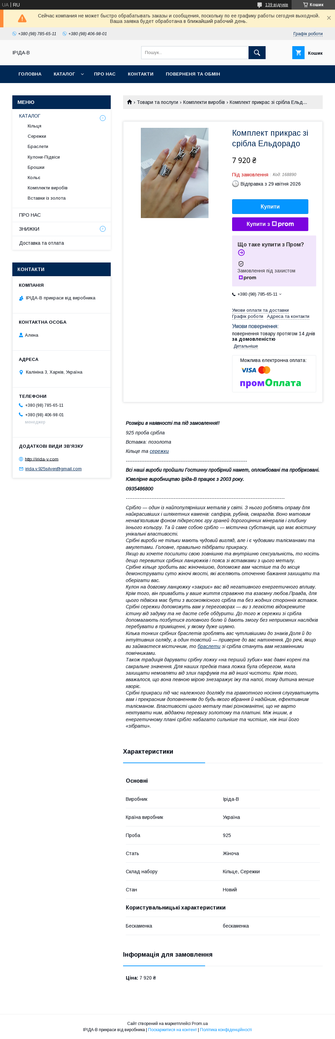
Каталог (64, 74)
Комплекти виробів (204, 102)
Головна (29, 74)
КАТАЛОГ (29, 116)
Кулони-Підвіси (44, 157)
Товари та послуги (157, 102)
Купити (270, 207)
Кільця (34, 126)
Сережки (37, 136)
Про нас (105, 74)
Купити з (270, 224)
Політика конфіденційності (226, 1029)
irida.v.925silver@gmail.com (53, 468)
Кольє (34, 177)
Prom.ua (200, 1023)
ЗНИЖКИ (29, 229)
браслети (209, 646)
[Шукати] (257, 52)
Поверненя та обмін (193, 74)
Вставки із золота (47, 198)
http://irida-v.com (41, 458)
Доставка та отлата (41, 243)
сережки (159, 451)
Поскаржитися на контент (172, 1029)
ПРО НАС (30, 215)
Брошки (36, 167)
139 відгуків (276, 4)
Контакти (140, 74)
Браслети (38, 146)
